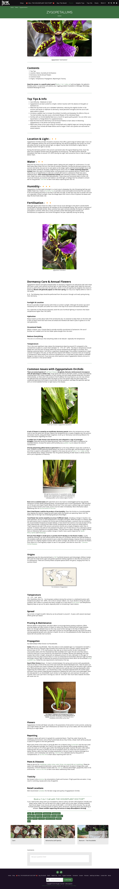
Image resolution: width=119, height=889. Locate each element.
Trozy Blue (41, 818)
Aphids (33, 533)
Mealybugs (42, 533)
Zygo (29, 813)
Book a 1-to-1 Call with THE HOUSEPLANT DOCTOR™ (59, 799)
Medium (35, 818)
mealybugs (43, 764)
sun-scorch (76, 602)
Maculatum (39, 816)
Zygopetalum (38, 813)
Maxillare (60, 816)
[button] (108, 3)
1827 (55, 557)
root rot (60, 768)
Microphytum (46, 816)
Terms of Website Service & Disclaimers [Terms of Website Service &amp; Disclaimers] (52, 885)
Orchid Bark (74, 745)
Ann (29, 821)
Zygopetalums (47, 813)
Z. (32, 813)
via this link (43, 754)
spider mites (51, 764)
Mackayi (54, 816)
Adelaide (59, 818)
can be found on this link (47, 508)
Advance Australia (50, 818)
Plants (16, 7)
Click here (43, 179)
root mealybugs (78, 764)
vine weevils (67, 764)
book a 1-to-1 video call (79, 451)
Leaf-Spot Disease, (51, 372)
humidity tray (49, 191)
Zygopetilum (31, 816)
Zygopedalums (56, 813)
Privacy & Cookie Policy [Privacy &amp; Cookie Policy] (70, 885)
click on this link (41, 769)
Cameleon (42, 791)
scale (57, 764)
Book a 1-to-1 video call (63, 84)
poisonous (41, 779)
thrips (61, 764)
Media (29, 818)
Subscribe (68, 880)
